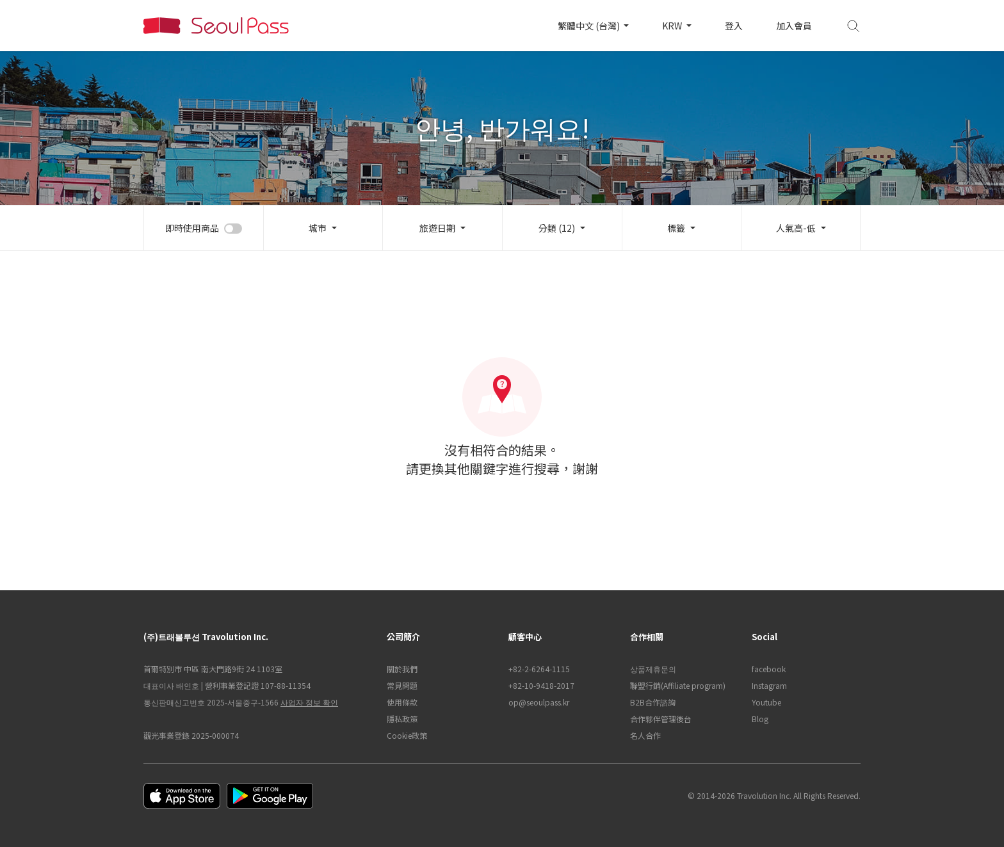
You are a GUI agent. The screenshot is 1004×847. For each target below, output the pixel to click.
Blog (760, 718)
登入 (734, 25)
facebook (769, 668)
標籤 (676, 228)
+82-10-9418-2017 (541, 685)
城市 (318, 228)
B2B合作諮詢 (653, 702)
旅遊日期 (437, 228)
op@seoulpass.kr (538, 702)
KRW (673, 25)
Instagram (769, 685)
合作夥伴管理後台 (661, 718)
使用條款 (402, 702)
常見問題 (402, 685)
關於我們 (402, 668)
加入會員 (794, 25)
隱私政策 (402, 718)
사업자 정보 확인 (309, 702)
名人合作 (645, 735)
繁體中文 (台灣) (590, 25)
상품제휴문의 (653, 668)
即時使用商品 (192, 228)
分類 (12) (556, 228)
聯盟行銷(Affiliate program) (677, 685)
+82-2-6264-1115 (539, 668)
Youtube (766, 702)
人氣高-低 (796, 228)
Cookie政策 (407, 735)
